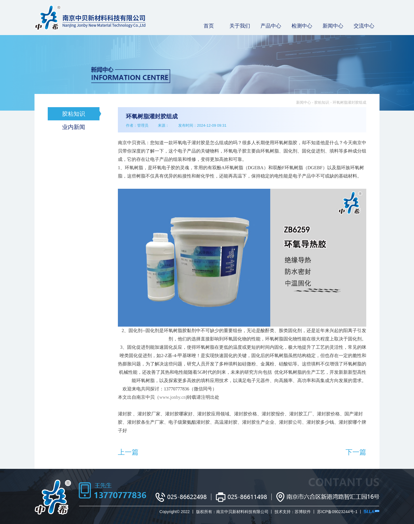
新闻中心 (333, 26)
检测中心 (302, 26)
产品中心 (270, 26)
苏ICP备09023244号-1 (337, 511)
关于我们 (239, 26)
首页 (209, 26)
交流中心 (364, 26)
